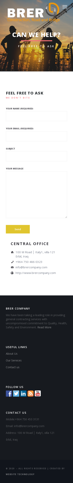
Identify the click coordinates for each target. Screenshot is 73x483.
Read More (44, 327)
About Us (12, 353)
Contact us (12, 367)
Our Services (14, 360)
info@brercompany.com (31, 267)
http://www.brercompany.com (36, 273)
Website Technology (20, 474)
